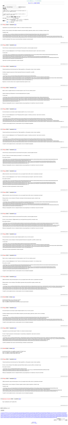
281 (38, 418)
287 (47, 418)
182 (25, 416)
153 (48, 415)
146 (38, 415)
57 (56, 413)
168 (4, 416)
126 (8, 415)
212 (2, 417)
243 (48, 417)
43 (41, 413)
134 (20, 415)
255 (66, 417)
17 (14, 413)
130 (14, 415)
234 (35, 417)
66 (66, 413)
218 (11, 417)
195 (44, 416)
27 (24, 413)
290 (51, 418)
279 (35, 418)
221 (16, 417)
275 (29, 418)
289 (50, 418)
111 (52, 414)
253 (63, 417)
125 (7, 415)
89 (24, 414)
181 (23, 416)
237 (39, 417)
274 (28, 418)
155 (51, 415)
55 (54, 413)
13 (9, 413)
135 (22, 415)
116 (59, 414)
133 (19, 415)
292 (54, 418)
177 (17, 416)
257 (2, 418)
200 (51, 416)
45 (43, 413)
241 (45, 417)
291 (53, 418)
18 (15, 413)
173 (11, 416)
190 (37, 416)
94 (29, 414)
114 (57, 414)
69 (3, 414)
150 (44, 415)
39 (37, 413)
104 (42, 414)
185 (29, 416)
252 (62, 417)
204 (57, 416)
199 (50, 416)
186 (31, 416)
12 (8, 413)
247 (54, 417)
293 (56, 418)
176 (16, 416)
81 (15, 414)
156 (53, 415)
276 (31, 418)
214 (5, 417)
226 (23, 417)
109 (49, 414)
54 (53, 413)
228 (26, 417)
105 (43, 414)
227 (25, 417)
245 (51, 417)
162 (62, 415)
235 (37, 417)
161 (60, 415)
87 (22, 414)
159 (57, 415)
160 (59, 415)
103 (40, 414)
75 (9, 414)
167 (2, 416)
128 (11, 415)
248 (56, 417)
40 (38, 413)
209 (65, 416)
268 (19, 418)
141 (31, 415)
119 (64, 414)
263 (11, 418)
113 (55, 414)
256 (1, 418)
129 (13, 415)
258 (4, 418)
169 (5, 416)
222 (17, 417)
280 (37, 418)
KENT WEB (34, 423)
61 (60, 413)
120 (65, 414)
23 (20, 413)
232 (32, 417)
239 (42, 417)
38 (36, 413)
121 (1, 415)
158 (56, 415)
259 (5, 418)
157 (54, 415)
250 (59, 417)
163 (63, 415)
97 (32, 414)
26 (23, 413)
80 (14, 414)
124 (5, 415)
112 (54, 414)
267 (17, 418)
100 (36, 414)
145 (37, 415)
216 (8, 417)
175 (14, 416)
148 (41, 415)
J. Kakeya (35, 424)
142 (32, 415)
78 (12, 414)
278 (34, 418)
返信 (15, 25)
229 (28, 417)
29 (26, 413)
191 (38, 416)
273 (26, 418)
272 (25, 418)
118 (62, 414)
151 (45, 415)
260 (7, 418)
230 (29, 417)
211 (1, 417)
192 (40, 416)
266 (16, 418)
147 (40, 415)
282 (40, 418)
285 (44, 418)
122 (2, 415)
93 (28, 414)
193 (41, 416)
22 (19, 413)
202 (54, 416)
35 (33, 413)
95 (30, 414)
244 (50, 417)
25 (22, 413)
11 (7, 413)
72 (6, 414)
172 (10, 416)
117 (61, 414)
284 (43, 418)
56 (55, 413)
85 (20, 414)
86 (21, 414)
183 (26, 416)
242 (47, 417)
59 (58, 413)
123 (4, 415)
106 (45, 414)
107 (46, 414)
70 (4, 414)
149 (43, 415)
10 (6, 413)
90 (25, 414)
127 (10, 415)
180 (22, 416)
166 (1, 416)
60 (59, 413)
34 (32, 413)
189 (35, 416)
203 (56, 416)
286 (45, 418)
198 (48, 416)
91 (26, 414)
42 (40, 413)
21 (18, 413)
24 (21, 413)
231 (31, 417)
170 (7, 416)
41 (39, 413)
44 (42, 413)
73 (7, 414)
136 (23, 415)
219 (13, 417)
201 (53, 416)
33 (31, 413)
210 (66, 416)
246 (53, 417)
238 (41, 417)
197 (47, 416)
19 (16, 413)
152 (47, 415)
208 (63, 416)
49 (48, 413)
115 (58, 414)
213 (4, 417)
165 (66, 415)
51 (50, 413)
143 (34, 415)
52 (51, 413)
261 (8, 418)
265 (14, 418)
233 (34, 417)
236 (38, 417)
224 (20, 417)
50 (49, 413)
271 (23, 418)
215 (7, 417)
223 (19, 417)
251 (60, 417)
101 (37, 414)
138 (26, 415)
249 (57, 417)
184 (28, 416)
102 (39, 414)
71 (5, 414)
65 (65, 413)
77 (11, 414)
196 (45, 416)
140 (29, 415)
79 (13, 414)
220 (14, 417)
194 (43, 416)
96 (31, 414)
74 (8, 414)
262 (10, 418)
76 (10, 414)
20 (17, 413)
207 (62, 416)
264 (13, 418)
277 (32, 418)
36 (34, 413)
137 (25, 415)
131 (16, 415)
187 (32, 416)
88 (23, 414)
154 (50, 415)
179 (20, 416)
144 (35, 415)
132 (17, 415)
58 (57, 413)
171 (8, 416)
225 (22, 417)
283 (41, 418)
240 (44, 417)
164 (65, 415)
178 (19, 416)
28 (25, 413)
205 (59, 416)
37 (35, 413)
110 (51, 414)
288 (48, 418)
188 (34, 416)
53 (52, 413)
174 (13, 416)
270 (22, 418)
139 (28, 415)
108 (48, 414)
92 (27, 414)
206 (60, 416)
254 (65, 417)
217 (10, 417)
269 (20, 418)
